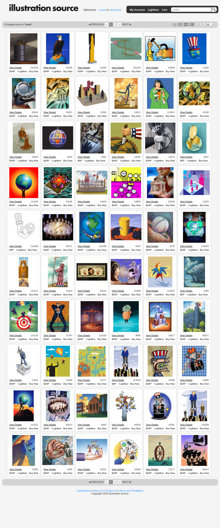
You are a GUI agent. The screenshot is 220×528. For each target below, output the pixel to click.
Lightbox (153, 9)
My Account (137, 9)
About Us (98, 490)
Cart (164, 9)
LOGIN (101, 10)
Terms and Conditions (131, 490)
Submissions (84, 490)
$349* (12, 71)
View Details (15, 67)
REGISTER (115, 10)
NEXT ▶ (126, 24)
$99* (80, 160)
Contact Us (111, 490)
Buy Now (33, 71)
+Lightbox (22, 71)
